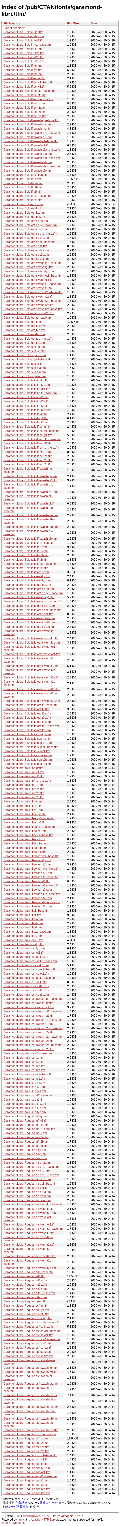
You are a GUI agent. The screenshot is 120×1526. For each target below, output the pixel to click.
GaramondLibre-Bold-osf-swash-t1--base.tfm (32, 283)
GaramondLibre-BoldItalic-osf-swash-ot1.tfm (31, 654)
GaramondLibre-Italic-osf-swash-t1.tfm (28, 1023)
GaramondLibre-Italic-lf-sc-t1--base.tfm (28, 835)
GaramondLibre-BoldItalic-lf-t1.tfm (25, 546)
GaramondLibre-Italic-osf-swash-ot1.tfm (28, 1015)
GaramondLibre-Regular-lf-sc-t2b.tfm (27, 1196)
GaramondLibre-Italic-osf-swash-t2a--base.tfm (32, 1028)
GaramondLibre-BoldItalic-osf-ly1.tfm (27, 580)
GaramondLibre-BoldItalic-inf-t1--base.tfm (30, 393)
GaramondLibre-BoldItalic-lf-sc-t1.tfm (27, 451)
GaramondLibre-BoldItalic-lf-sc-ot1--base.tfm (32, 439)
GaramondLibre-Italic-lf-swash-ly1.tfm (27, 864)
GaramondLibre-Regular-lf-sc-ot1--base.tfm (31, 1175)
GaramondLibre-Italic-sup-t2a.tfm (24, 1103)
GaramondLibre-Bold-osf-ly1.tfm (24, 212)
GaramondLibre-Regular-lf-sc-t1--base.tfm (30, 1183)
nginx (21, 1519)
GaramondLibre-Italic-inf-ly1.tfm (23, 772)
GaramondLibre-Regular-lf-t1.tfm (24, 1276)
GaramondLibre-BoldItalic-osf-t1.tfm (26, 709)
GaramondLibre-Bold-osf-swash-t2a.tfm (28, 296)
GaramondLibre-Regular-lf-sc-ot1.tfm (27, 1179)
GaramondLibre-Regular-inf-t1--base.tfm (29, 1128)
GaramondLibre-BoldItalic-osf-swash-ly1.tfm (31, 642)
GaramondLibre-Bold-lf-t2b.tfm (23, 187)
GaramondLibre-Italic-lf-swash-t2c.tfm (27, 906)
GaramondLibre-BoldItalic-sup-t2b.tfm (27, 759)
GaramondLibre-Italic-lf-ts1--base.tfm (27, 931)
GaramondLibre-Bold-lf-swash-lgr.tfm (27, 124)
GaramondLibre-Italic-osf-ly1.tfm (24, 948)
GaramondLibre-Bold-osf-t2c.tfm (24, 334)
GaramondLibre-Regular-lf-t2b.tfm (25, 1284)
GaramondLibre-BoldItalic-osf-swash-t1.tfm (30, 665)
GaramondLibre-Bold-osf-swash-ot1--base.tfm (32, 275)
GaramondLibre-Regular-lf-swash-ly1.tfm (29, 1212)
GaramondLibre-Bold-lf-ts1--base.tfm (27, 195)
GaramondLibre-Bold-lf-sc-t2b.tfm (24, 111)
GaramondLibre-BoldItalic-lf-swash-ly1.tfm (30, 480)
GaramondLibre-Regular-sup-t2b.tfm (26, 1489)
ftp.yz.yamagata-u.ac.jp (68, 1515)
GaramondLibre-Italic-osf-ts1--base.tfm (28, 1074)
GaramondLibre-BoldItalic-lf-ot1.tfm (26, 422)
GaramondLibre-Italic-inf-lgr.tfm (23, 768)
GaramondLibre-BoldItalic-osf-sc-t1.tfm (28, 614)
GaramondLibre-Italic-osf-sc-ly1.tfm (26, 965)
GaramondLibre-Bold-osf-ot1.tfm (24, 216)
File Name (10, 23)
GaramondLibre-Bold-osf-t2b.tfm (24, 330)
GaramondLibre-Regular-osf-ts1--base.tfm (30, 1455)
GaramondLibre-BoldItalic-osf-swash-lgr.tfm (31, 638)
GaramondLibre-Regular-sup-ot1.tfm (26, 1472)
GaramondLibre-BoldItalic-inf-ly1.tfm (26, 384)
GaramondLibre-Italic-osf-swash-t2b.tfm (28, 1040)
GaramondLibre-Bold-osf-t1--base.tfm (27, 317)
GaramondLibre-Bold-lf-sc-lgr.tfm (24, 78)
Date (94, 23)
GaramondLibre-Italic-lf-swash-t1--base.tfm (30, 877)
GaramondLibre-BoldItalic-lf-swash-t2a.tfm (30, 515)
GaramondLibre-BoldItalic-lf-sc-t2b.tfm (27, 460)
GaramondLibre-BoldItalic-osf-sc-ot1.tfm (29, 605)
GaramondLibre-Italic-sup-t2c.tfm (24, 1112)
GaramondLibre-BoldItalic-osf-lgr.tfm (26, 576)
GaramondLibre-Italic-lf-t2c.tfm (23, 927)
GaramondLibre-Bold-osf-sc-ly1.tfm (26, 229)
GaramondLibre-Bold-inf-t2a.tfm (23, 53)
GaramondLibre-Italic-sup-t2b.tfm (24, 1107)
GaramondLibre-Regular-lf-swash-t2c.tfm (29, 1267)
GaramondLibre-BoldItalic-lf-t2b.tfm (26, 555)
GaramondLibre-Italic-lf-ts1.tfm (23, 935)
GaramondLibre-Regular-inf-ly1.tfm (25, 1120)
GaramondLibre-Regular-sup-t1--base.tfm (30, 1476)
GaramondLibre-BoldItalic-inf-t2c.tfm (26, 409)
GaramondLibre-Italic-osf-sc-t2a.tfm (26, 986)
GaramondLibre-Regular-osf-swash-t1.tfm (30, 1395)
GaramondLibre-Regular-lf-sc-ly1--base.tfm (31, 1166)
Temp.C (6, 1522)
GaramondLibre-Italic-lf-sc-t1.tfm (24, 839)
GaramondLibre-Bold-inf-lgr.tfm (23, 32)
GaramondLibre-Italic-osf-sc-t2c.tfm (26, 994)
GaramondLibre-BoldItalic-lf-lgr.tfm (25, 414)
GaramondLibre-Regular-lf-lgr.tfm (24, 1149)
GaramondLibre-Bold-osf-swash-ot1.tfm (28, 279)
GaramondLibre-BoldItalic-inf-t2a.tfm (26, 401)
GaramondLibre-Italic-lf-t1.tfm (22, 915)
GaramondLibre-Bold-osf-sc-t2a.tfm (26, 250)
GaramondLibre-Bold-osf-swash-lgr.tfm (28, 267)
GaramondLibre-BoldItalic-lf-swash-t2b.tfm (30, 526)
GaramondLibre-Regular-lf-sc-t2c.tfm (27, 1200)
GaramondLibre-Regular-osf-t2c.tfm (26, 1451)
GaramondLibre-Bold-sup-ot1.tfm (24, 355)
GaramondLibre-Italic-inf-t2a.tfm (23, 789)
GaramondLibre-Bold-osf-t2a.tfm (24, 325)
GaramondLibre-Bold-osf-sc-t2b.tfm (26, 254)
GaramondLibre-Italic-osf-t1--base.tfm (27, 1053)
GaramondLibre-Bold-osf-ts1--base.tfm (28, 338)
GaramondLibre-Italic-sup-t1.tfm (23, 1099)
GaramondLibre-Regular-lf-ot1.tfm (25, 1158)
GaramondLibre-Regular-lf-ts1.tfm (25, 1297)
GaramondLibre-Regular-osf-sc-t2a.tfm (28, 1347)
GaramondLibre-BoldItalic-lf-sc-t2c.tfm (27, 464)
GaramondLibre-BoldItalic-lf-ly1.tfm (25, 418)
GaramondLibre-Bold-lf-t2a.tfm (23, 183)
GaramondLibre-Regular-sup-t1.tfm (26, 1480)
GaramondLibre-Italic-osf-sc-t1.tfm (25, 982)
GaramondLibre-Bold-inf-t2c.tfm (23, 61)
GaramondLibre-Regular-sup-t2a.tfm (26, 1484)
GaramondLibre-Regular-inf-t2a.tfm (26, 1137)
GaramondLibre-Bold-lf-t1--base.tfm (26, 174)
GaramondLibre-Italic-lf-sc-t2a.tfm (25, 843)
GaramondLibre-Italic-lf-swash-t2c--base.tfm (31, 902)
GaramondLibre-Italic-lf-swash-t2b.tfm (27, 898)
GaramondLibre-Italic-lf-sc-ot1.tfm (25, 831)
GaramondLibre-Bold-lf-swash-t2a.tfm (27, 153)
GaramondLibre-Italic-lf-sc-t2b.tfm (25, 847)
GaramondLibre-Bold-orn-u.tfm (23, 204)
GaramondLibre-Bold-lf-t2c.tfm (22, 191)
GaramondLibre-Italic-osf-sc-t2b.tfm (26, 990)
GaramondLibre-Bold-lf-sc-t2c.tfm (24, 116)
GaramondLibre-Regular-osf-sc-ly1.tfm (28, 1326)
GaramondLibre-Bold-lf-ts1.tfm (22, 199)
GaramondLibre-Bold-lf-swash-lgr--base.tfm (31, 120)
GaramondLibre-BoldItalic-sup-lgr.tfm (27, 734)
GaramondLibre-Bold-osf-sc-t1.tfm (25, 246)
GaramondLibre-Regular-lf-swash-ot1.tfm (29, 1224)
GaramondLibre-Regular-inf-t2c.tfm (25, 1145)
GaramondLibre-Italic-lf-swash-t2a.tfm (27, 889)
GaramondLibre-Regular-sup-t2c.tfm (26, 1493)
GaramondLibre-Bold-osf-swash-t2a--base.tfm (32, 292)
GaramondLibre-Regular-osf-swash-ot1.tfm (30, 1383)
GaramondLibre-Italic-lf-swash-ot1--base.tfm (31, 868)
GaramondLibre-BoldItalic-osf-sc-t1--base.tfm (32, 609)
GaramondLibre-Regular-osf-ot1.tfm (26, 1314)
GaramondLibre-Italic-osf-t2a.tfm (24, 1061)
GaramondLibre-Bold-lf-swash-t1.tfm (26, 145)
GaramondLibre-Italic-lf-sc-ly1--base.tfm (28, 818)
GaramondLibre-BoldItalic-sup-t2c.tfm (27, 763)
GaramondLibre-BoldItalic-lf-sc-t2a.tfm (27, 456)
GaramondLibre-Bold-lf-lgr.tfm (22, 65)
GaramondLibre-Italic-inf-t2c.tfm (23, 797)
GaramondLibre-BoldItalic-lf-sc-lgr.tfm (27, 426)
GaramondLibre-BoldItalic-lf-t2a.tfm (26, 551)
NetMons (19, 1522)
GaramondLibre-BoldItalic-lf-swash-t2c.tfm (30, 538)
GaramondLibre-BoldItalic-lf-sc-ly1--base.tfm (31, 430)
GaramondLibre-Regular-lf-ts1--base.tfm (29, 1293)
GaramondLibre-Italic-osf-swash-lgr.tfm (28, 1002)
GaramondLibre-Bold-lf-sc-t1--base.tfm (28, 99)
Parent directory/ (14, 28)
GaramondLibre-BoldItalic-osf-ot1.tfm (27, 584)
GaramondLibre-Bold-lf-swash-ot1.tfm (27, 137)
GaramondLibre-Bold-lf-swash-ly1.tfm (27, 128)
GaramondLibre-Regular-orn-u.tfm (25, 1301)
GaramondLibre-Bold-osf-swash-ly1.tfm (28, 271)
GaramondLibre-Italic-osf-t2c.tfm (24, 1070)
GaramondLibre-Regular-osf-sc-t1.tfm (27, 1343)
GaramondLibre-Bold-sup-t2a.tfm (24, 367)
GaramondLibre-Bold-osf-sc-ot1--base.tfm (30, 233)
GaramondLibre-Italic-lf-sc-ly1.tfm (24, 822)
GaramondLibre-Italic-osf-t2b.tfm (24, 1065)
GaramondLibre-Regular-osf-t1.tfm (25, 1438)
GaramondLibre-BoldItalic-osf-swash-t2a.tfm (31, 677)
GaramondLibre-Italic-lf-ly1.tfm (22, 805)
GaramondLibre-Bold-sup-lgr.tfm (24, 346)
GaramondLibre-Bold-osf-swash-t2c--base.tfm (32, 309)
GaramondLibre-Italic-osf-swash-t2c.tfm (28, 1049)
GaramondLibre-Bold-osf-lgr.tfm (23, 208)
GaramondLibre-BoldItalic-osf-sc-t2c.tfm (29, 626)
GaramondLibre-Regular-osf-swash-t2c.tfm (30, 1430)
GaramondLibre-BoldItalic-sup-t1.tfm (26, 751)
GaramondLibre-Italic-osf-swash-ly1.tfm (28, 1007)
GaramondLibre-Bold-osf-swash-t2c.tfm (28, 313)
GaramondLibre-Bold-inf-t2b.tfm (23, 57)
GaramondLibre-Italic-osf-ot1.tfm (24, 952)
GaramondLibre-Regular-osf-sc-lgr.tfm (27, 1318)
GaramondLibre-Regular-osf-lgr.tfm (25, 1305)
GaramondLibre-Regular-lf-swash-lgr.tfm (29, 1208)
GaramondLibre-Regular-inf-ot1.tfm (26, 1124)
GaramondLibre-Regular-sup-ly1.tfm (26, 1468)
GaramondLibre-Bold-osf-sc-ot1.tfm (26, 237)
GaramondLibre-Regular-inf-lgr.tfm (25, 1116)
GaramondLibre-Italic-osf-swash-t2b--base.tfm (32, 1036)
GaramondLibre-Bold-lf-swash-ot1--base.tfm (31, 132)
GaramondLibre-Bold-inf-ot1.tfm (23, 40)
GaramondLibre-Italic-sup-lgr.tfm (24, 1082)
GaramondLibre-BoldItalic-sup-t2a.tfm (27, 755)
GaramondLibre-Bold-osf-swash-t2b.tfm (28, 304)
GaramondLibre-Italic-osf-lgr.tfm (23, 944)
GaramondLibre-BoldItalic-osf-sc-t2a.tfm (29, 618)
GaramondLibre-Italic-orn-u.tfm (23, 940)
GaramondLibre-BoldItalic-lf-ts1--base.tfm (29, 563)
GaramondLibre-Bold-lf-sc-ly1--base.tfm (28, 82)
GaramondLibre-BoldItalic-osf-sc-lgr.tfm (28, 588)
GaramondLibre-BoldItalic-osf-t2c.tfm (27, 721)
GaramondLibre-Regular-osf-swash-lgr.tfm (30, 1367)
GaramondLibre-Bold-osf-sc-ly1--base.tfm (30, 225)
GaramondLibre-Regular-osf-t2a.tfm (26, 1442)
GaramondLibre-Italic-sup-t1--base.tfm (27, 1095)
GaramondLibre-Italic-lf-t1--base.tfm (26, 910)
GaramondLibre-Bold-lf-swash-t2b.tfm (27, 162)
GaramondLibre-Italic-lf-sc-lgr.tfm (24, 814)
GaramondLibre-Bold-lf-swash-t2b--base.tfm (31, 157)
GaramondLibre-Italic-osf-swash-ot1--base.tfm (32, 1011)
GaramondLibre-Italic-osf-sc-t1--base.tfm (29, 977)
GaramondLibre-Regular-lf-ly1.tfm (25, 1154)
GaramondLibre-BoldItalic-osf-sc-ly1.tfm (28, 597)
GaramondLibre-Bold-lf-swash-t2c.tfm (27, 170)
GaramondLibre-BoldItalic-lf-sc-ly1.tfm (27, 435)
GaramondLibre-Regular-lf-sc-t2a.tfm (27, 1191)
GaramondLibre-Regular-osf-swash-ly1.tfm (30, 1371)
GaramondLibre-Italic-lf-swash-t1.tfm (26, 881)
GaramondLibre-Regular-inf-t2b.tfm (26, 1141)
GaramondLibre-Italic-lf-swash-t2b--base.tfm (31, 894)
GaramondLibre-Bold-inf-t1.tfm (23, 49)
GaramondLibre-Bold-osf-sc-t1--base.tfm (29, 241)
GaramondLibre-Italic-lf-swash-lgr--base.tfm (31, 856)
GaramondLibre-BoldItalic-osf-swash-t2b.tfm (31, 689)
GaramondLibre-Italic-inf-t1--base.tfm (27, 780)
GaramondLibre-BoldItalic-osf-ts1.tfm (27, 730)
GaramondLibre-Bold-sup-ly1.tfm (24, 351)
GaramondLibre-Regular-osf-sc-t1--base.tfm (31, 1339)
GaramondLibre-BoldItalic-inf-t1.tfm (26, 397)
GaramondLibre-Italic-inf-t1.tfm (23, 784)
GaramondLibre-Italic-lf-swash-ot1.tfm (27, 873)
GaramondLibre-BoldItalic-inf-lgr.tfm (26, 380)
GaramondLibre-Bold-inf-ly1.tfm (23, 36)
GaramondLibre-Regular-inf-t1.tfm (25, 1133)
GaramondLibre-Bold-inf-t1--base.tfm (27, 44)
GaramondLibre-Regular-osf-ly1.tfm (26, 1309)
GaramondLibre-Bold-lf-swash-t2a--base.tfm (31, 149)
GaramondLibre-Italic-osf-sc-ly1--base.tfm (30, 961)
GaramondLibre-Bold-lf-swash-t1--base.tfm (30, 141)
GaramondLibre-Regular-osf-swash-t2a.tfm (30, 1406)
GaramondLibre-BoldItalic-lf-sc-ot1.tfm (27, 443)
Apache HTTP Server (44, 1519)
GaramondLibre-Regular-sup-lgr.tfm (26, 1463)
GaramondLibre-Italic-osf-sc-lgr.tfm (25, 956)
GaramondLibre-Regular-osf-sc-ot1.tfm (28, 1335)
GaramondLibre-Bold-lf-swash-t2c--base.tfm (31, 166)
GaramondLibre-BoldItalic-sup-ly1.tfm (27, 738)
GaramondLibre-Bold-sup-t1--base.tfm (27, 359)
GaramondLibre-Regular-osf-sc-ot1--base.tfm (32, 1330)
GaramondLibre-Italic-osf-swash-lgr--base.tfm (32, 998)
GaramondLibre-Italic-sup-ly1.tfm (24, 1086)
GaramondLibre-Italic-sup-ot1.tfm (24, 1091)
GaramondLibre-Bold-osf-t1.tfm (23, 321)
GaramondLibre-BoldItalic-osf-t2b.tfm (27, 717)
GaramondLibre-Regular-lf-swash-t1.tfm (28, 1233)
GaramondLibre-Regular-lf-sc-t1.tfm (26, 1187)
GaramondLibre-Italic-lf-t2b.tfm (23, 923)
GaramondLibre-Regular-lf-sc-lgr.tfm (26, 1162)
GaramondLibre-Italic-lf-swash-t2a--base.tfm (31, 885)
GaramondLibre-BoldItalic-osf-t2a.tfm (27, 713)
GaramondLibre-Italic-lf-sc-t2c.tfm (24, 852)
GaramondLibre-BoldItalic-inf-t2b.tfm (26, 405)
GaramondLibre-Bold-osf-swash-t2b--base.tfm (32, 300)
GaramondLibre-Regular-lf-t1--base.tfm (28, 1272)
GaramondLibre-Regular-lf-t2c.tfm (25, 1288)
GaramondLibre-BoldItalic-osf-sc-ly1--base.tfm (33, 593)
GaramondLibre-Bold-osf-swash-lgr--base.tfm (32, 262)
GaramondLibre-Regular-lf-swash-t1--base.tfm (33, 1228)
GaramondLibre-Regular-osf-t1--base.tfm (29, 1434)
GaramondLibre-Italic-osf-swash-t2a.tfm (28, 1032)
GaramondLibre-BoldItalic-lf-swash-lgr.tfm (30, 476)
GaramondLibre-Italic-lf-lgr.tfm (22, 801)
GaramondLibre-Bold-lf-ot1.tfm (23, 74)
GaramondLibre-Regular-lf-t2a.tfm (25, 1280)
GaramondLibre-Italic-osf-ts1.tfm (24, 1078)
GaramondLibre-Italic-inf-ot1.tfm (23, 776)
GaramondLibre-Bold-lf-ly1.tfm (22, 70)
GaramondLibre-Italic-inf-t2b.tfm (23, 793)
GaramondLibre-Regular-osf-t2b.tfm (26, 1447)
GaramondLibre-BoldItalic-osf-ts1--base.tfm (31, 726)
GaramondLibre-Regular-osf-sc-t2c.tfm (28, 1356)
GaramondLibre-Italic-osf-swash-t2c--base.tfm (32, 1044)
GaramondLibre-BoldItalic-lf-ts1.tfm (25, 567)
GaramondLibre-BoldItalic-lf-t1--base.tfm (29, 542)
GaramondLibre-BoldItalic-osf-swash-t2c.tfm (31, 700)
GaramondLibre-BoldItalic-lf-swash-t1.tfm (29, 503)
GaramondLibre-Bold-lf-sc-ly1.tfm (24, 86)
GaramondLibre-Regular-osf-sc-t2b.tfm (28, 1351)
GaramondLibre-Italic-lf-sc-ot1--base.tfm (29, 826)
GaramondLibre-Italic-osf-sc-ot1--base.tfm (30, 969)
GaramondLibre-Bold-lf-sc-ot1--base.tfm (29, 90)
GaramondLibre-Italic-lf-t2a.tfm (23, 919)
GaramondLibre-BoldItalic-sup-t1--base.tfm (30, 747)
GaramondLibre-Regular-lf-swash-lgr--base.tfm (33, 1204)
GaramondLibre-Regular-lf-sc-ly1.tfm (26, 1170)
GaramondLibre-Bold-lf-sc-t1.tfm (24, 103)
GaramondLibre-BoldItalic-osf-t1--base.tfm (30, 705)
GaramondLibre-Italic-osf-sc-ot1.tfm (26, 973)
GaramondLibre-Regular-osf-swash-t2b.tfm (30, 1418)
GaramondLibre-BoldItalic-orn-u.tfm (26, 572)
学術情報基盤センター (37, 1515)
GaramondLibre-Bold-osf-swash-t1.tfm (27, 288)
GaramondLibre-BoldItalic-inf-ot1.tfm (26, 388)
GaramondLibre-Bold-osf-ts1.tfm (24, 342)
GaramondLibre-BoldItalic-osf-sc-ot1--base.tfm (33, 601)
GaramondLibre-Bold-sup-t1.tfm (23, 363)
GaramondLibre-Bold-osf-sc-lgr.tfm (25, 220)
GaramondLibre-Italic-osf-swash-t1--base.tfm (32, 1019)
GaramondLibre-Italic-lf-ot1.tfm (23, 810)
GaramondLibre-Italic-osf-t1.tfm (23, 1057)
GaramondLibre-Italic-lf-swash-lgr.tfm (27, 860)
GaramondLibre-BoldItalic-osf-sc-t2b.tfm (29, 622)
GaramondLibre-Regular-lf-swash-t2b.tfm (29, 1256)
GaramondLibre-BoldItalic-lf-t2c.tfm (25, 559)
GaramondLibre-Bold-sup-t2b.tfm (24, 372)
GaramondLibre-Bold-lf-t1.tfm (22, 178)
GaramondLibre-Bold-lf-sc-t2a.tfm (24, 107)
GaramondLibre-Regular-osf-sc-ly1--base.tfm (32, 1322)
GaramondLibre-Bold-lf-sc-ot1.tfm (24, 95)
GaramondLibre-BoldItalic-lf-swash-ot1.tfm (30, 491)
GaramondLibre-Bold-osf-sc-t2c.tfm (26, 258)
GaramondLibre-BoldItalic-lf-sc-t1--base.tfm (31, 447)
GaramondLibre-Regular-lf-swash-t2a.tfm (29, 1244)
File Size (73, 23)
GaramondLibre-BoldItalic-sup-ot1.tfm (27, 742)
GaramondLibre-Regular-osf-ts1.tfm (26, 1459)
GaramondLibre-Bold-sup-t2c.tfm (24, 376)
